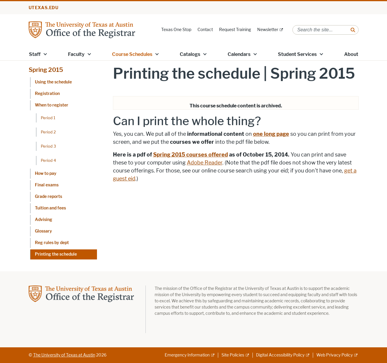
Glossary (43, 231)
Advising (43, 219)
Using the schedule (53, 82)
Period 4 (48, 160)
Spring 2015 (46, 69)
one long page (271, 134)
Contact (205, 29)
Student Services (297, 54)
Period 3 (48, 146)
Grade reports (48, 196)
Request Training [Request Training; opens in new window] (235, 29)
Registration (47, 93)
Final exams (47, 185)
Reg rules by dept (52, 242)
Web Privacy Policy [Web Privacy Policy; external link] (334, 355)
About (351, 54)
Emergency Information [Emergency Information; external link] (187, 355)
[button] (44, 53)
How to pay (45, 173)
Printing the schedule (56, 254)
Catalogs (190, 54)
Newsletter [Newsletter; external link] (267, 29)
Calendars (239, 54)
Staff (35, 54)
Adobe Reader (204, 162)
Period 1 (48, 117)
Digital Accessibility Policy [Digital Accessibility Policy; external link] (280, 355)
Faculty (76, 54)
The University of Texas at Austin (64, 355)
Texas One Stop (176, 29)
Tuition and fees (50, 208)
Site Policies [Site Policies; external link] (232, 355)
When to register (51, 105)
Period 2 (48, 132)
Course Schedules (132, 54)
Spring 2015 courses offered (190, 154)
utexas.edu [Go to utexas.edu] (44, 7)
